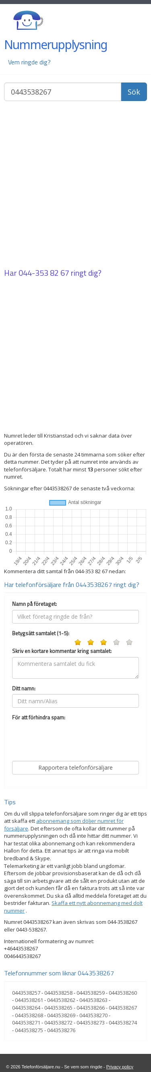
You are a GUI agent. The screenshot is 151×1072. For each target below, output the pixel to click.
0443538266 (91, 1007)
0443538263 (93, 1000)
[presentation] (73, 739)
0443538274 (123, 1022)
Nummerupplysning (55, 44)
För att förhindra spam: (38, 717)
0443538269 (61, 1015)
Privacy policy (119, 1066)
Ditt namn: (23, 688)
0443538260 (123, 992)
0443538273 (91, 1022)
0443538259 (91, 992)
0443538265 (58, 1007)
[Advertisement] (75, 185)
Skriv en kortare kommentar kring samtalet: (62, 651)
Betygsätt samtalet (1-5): (40, 633)
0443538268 (29, 1015)
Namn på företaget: (34, 604)
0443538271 (26, 1022)
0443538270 (93, 1015)
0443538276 (61, 1030)
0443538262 (61, 1000)
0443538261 (29, 1000)
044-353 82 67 (44, 272)
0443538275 (29, 1030)
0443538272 (58, 1022)
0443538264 (26, 1007)
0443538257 (26, 992)
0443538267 (123, 1007)
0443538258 (58, 992)
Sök (134, 92)
